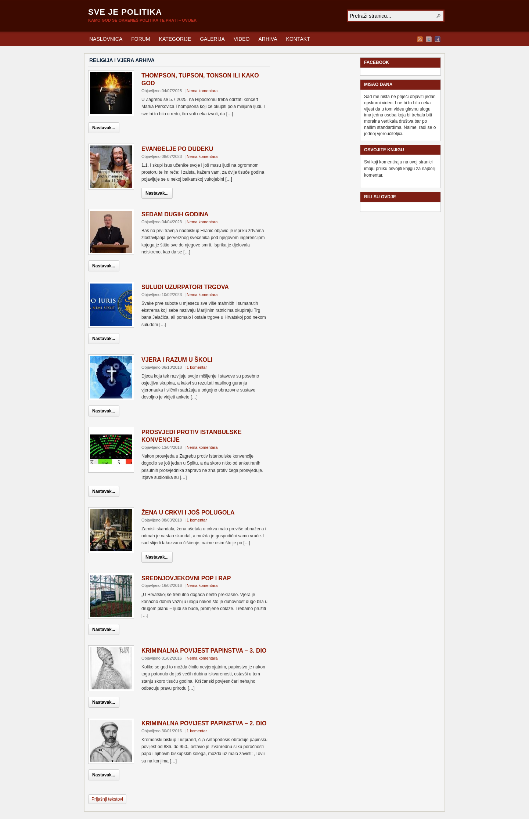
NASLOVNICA (105, 39)
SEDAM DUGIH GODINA (174, 214)
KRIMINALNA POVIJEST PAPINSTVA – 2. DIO (204, 723)
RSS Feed (420, 39)
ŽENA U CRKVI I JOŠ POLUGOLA (188, 512)
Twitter (429, 39)
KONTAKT (298, 39)
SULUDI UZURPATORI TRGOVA (185, 287)
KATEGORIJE (175, 39)
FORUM (140, 39)
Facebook (437, 39)
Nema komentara (202, 91)
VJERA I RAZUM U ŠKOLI (176, 360)
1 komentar (197, 367)
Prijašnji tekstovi (107, 799)
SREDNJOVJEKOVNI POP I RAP (186, 578)
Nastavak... (103, 127)
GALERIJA (212, 39)
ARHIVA (268, 39)
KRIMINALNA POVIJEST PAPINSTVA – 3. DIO (204, 650)
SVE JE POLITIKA (125, 12)
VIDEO (242, 39)
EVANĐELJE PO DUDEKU (177, 149)
